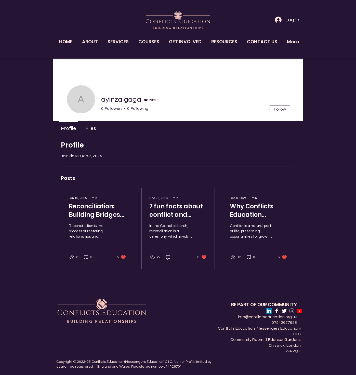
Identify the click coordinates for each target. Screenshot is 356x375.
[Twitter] (284, 311)
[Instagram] (292, 311)
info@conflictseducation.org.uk (267, 317)
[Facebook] (276, 311)
